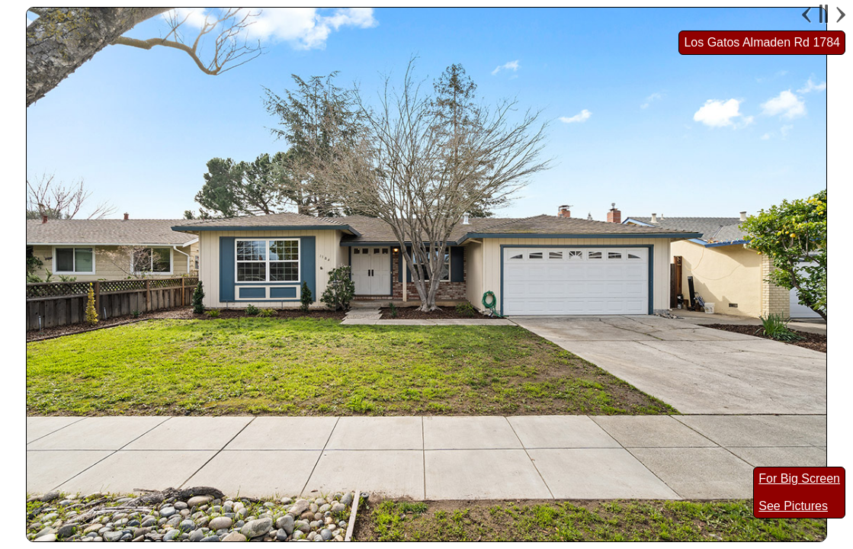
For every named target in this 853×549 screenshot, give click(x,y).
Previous (808, 14)
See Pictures (793, 505)
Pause (823, 14)
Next (839, 14)
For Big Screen (799, 478)
